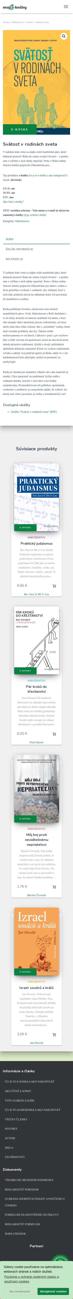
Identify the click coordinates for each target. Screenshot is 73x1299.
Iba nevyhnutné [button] (20, 1291)
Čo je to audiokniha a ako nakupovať (32, 1110)
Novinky (11, 1128)
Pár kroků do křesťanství (36, 689)
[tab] (36, 239)
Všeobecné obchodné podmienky (29, 1180)
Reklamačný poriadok (22, 1189)
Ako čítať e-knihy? (13, 201)
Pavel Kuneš (36, 742)
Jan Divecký (36, 1042)
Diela (9, 1147)
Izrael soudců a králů (36, 987)
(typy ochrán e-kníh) (35, 215)
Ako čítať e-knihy (18, 1091)
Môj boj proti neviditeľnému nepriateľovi (36, 839)
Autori (10, 1138)
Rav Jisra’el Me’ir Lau (36, 594)
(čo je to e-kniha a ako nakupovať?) (48, 175)
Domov (6, 22)
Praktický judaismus (37, 543)
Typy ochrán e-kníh (19, 1100)
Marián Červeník (36, 895)
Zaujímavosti (15, 1157)
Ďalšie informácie (19, 249)
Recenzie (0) (14, 259)
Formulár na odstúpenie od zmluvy (32, 1214)
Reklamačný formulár (22, 1224)
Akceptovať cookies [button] (53, 1291)
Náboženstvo (18, 22)
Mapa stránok (15, 1233)
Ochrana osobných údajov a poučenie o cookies (35, 1202)
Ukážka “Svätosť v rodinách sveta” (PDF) (34, 411)
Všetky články (16, 1119)
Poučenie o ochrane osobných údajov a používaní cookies (31, 1279)
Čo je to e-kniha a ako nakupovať (29, 1081)
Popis (9, 239)
